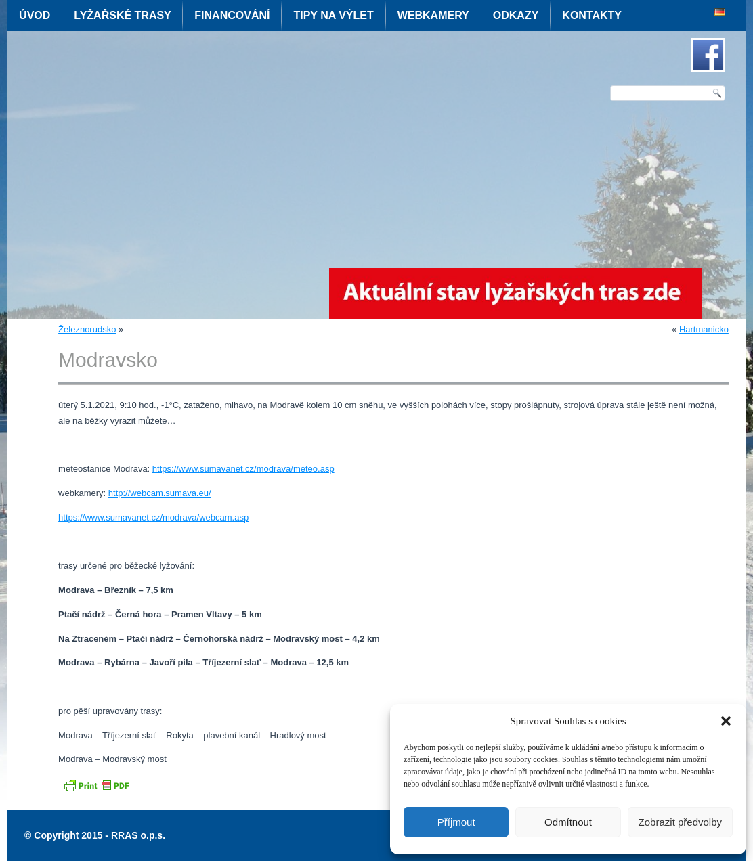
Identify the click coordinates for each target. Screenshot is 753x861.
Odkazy (516, 15)
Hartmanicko (704, 329)
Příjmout (456, 822)
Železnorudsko (87, 329)
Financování (232, 15)
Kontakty (592, 15)
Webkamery (433, 15)
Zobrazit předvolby (680, 822)
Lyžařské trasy (122, 15)
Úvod (34, 15)
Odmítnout (568, 822)
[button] (726, 721)
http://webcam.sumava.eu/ (159, 493)
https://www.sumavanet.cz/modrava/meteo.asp (243, 469)
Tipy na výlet (333, 15)
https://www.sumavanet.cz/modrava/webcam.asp (153, 517)
